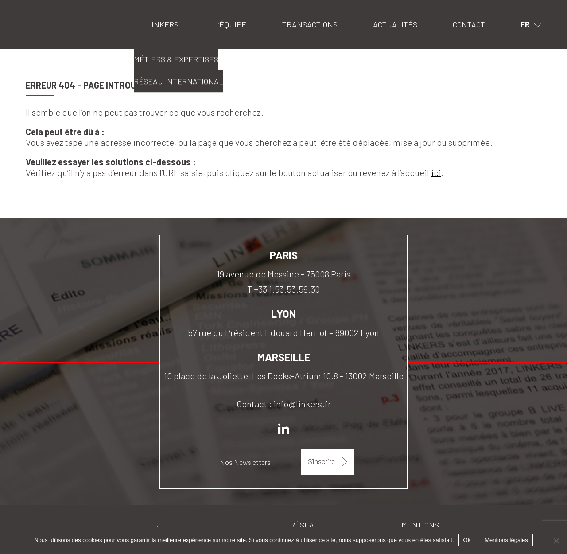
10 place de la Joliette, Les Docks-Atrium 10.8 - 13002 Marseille (284, 376)
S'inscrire (321, 461)
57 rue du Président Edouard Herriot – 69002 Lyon (283, 332)
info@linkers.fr (302, 403)
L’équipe (230, 24)
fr (525, 24)
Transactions (310, 24)
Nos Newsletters (245, 462)
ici (436, 172)
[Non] (555, 540)
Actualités (395, 24)
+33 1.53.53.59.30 (287, 289)
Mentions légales (506, 540)
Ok (467, 540)
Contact (469, 24)
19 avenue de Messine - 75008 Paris (283, 274)
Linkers (37, 11)
